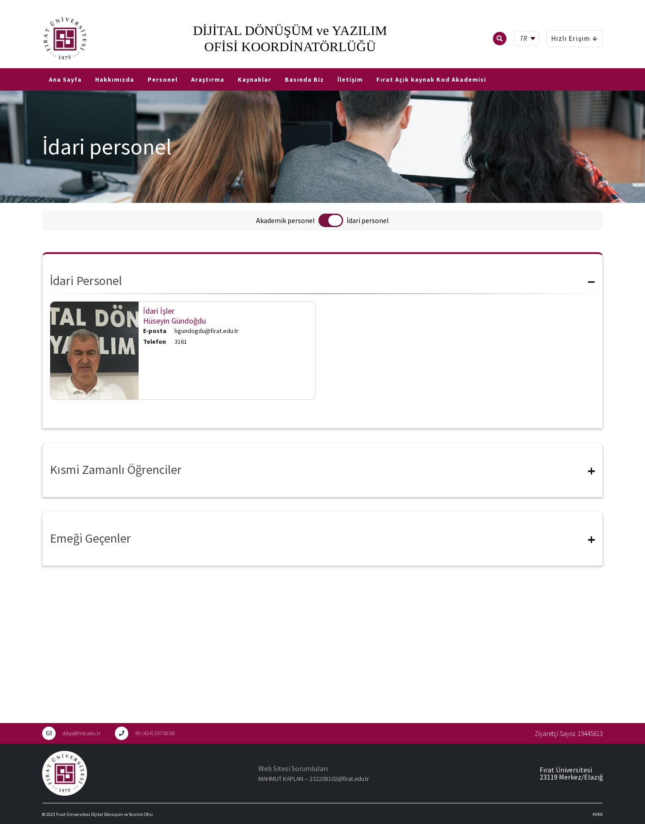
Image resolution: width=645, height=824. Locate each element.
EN (16, 64)
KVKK (598, 814)
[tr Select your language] (528, 38)
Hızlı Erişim (574, 38)
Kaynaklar (254, 79)
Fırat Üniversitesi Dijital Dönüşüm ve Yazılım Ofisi (104, 814)
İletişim (350, 79)
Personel (163, 79)
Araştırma (207, 79)
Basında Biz (304, 79)
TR (4, 64)
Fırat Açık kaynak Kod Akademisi (431, 79)
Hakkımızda (114, 79)
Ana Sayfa (65, 79)
